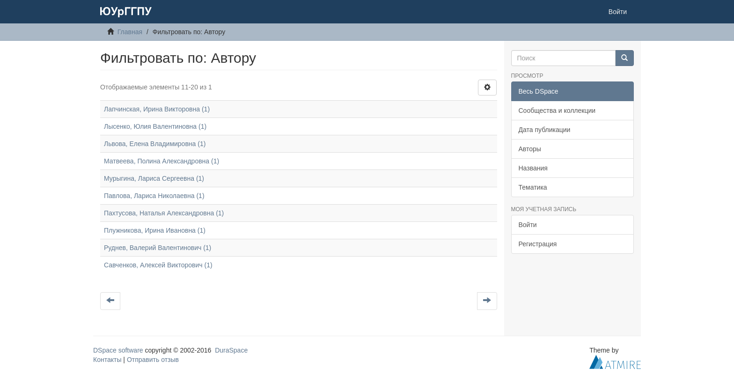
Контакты (107, 359)
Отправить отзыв (153, 359)
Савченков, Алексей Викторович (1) (158, 265)
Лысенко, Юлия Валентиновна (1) (155, 126)
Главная (129, 32)
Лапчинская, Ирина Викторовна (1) (157, 109)
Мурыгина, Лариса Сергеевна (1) (154, 178)
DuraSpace (231, 350)
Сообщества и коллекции (557, 110)
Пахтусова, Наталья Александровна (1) (164, 213)
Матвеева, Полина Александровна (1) (161, 161)
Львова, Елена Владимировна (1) (155, 143)
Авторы (530, 149)
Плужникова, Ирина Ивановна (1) (155, 230)
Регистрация (538, 244)
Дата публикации (545, 129)
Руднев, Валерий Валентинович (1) (157, 247)
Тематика (533, 187)
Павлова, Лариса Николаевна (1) (154, 195)
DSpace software (118, 350)
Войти (528, 224)
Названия (533, 168)
